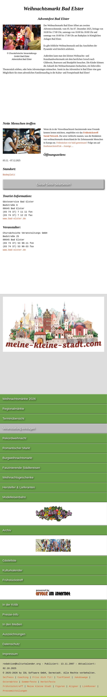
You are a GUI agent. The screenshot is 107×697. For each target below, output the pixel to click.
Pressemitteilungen (15, 691)
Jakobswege (81, 677)
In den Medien (12, 624)
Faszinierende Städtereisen (21, 468)
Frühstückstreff (13, 580)
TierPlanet (63, 677)
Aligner (73, 686)
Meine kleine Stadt (39, 686)
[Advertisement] (53, 97)
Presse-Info (10, 614)
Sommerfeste (29, 682)
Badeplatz (9, 175)
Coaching (23, 677)
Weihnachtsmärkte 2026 (19, 399)
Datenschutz (11, 644)
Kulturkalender (12, 570)
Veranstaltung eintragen (19, 428)
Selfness (8, 677)
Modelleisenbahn (14, 497)
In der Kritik (10, 604)
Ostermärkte (10, 682)
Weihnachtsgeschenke (18, 477)
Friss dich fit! (42, 677)
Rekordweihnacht (14, 438)
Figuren (60, 686)
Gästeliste (9, 560)
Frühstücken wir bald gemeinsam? (71, 143)
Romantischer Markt (16, 448)
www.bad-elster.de (14, 218)
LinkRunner (89, 686)
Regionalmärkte (13, 408)
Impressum (10, 654)
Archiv (7, 530)
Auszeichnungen (14, 634)
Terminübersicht (13, 418)
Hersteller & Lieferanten (19, 487)
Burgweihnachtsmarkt (17, 458)
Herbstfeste (48, 682)
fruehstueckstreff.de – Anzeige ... (58, 146)
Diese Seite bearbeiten (54, 184)
